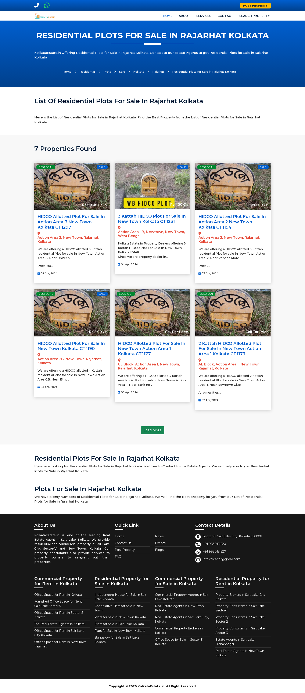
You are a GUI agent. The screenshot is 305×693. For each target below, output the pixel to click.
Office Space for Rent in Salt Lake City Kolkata (59, 632)
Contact (225, 16)
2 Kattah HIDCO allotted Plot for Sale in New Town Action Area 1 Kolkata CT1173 (231, 348)
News (159, 535)
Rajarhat (158, 71)
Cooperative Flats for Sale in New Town (119, 607)
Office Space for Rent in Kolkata (58, 594)
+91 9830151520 (214, 543)
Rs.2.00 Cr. (98, 331)
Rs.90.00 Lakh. (95, 205)
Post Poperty (125, 549)
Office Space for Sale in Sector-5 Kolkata (178, 641)
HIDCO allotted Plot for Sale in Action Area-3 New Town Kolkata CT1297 (69, 221)
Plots (107, 71)
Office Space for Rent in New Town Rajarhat (60, 643)
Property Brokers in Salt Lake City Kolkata (240, 596)
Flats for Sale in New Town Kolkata (120, 630)
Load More (153, 429)
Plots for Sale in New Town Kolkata (120, 616)
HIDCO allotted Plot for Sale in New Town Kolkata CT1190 (69, 345)
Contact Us (123, 542)
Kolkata (138, 71)
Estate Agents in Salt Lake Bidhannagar (235, 641)
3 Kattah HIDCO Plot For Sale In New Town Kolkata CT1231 (150, 219)
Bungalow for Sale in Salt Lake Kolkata (117, 639)
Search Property (254, 16)
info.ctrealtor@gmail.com (221, 558)
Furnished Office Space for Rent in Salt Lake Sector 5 (59, 603)
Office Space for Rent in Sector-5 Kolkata (58, 614)
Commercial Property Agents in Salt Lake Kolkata (181, 596)
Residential (88, 71)
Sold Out (126, 293)
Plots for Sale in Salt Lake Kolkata (119, 623)
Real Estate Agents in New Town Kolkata (179, 607)
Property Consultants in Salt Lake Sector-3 (240, 630)
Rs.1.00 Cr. (179, 205)
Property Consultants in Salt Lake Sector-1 (240, 607)
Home (167, 16)
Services (203, 16)
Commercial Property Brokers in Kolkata (179, 630)
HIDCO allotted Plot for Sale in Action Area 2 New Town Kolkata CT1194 (230, 221)
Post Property (255, 5)
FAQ (118, 556)
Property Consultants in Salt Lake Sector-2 (240, 618)
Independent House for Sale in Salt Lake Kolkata (120, 596)
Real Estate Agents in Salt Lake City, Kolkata (182, 618)
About (184, 16)
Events (160, 542)
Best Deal (46, 167)
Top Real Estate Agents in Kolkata (59, 623)
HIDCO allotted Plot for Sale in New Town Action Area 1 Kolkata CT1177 (150, 348)
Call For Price (176, 331)
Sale (122, 71)
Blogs (159, 549)
